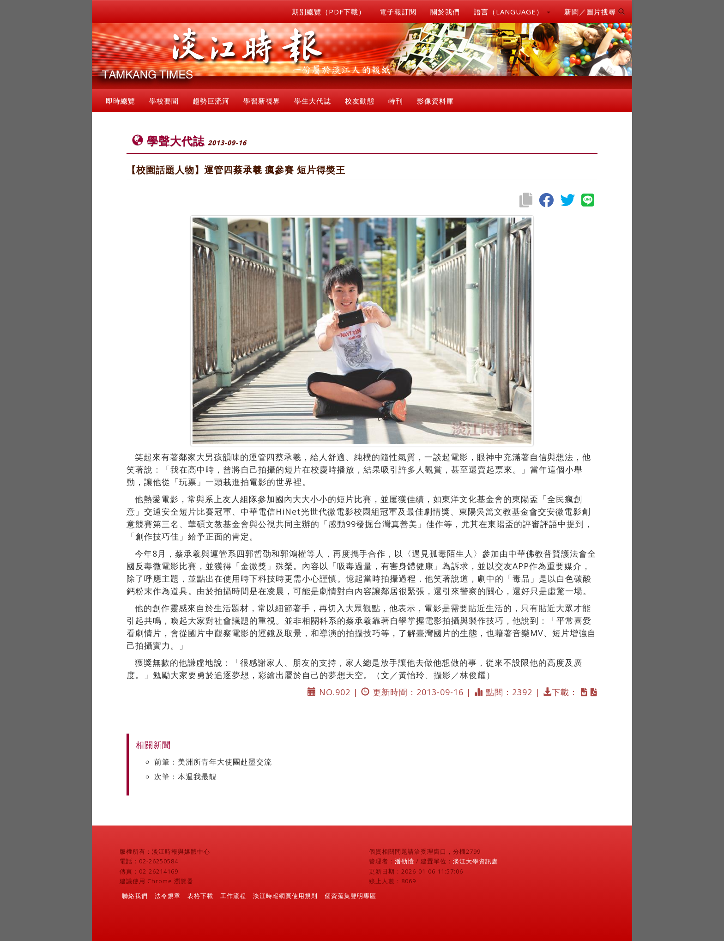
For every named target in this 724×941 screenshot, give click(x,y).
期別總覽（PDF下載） (329, 11)
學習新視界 (261, 100)
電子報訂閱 (398, 11)
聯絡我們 (135, 896)
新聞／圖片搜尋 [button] (594, 11)
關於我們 (445, 11)
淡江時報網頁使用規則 (285, 896)
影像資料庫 (435, 100)
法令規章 (168, 896)
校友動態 (359, 100)
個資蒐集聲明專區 (350, 896)
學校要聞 (164, 100)
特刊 (395, 100)
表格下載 (200, 896)
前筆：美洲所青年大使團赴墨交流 (213, 762)
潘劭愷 (404, 861)
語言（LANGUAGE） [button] (512, 11)
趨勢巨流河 (211, 100)
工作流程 (233, 896)
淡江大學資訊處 (475, 861)
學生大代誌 (312, 100)
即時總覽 (120, 100)
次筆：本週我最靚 (185, 776)
